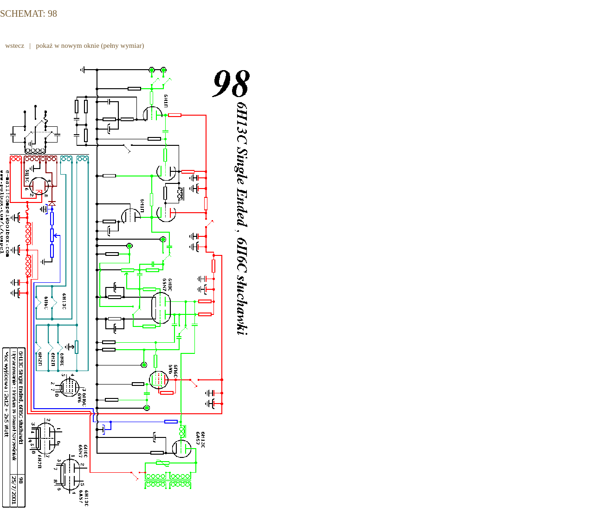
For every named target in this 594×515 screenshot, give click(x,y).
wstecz (15, 45)
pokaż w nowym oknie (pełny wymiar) (90, 45)
